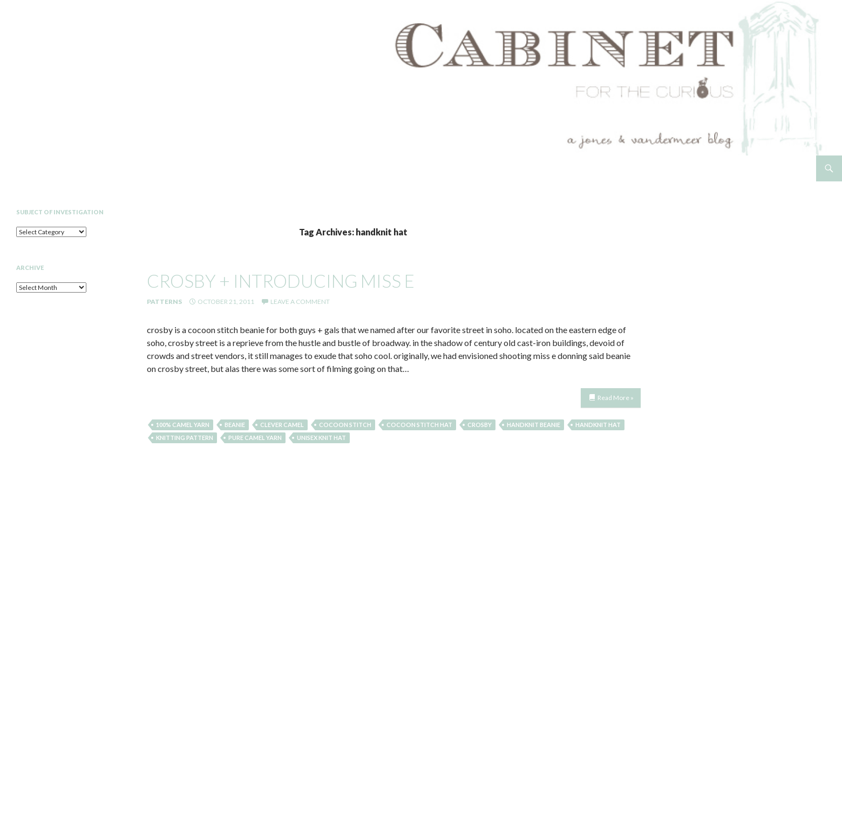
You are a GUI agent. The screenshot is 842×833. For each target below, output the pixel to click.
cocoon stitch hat (419, 424)
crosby (479, 424)
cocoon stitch (345, 424)
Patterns (164, 301)
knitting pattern (184, 437)
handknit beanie (533, 424)
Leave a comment (300, 301)
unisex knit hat (321, 437)
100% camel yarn (182, 424)
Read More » (615, 398)
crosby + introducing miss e (281, 281)
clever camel (282, 424)
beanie (235, 424)
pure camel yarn (255, 437)
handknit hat (598, 424)
